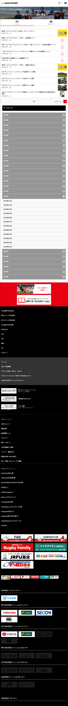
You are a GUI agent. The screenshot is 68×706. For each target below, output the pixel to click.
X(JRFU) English (6, 492)
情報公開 (4, 428)
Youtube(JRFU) (6, 502)
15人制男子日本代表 (7, 311)
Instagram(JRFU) (6, 511)
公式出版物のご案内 (7, 447)
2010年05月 (7, 230)
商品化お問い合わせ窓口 (8, 456)
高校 (2, 343)
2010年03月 (7, 238)
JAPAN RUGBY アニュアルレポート (12, 380)
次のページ (59, 101)
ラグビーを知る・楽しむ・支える (11, 371)
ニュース (4, 362)
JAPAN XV (4, 329)
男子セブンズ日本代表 (8, 315)
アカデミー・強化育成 (15, 9)
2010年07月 (7, 222)
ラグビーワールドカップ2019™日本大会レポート (16, 376)
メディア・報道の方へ (8, 452)
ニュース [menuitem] (17, 24)
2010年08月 (7, 218)
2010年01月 (7, 247)
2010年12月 (7, 201)
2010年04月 (7, 234)
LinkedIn (4, 525)
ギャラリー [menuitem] (51, 24)
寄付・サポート (6, 442)
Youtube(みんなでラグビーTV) (10, 507)
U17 (2, 348)
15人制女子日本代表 (7, 325)
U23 (2, 334)
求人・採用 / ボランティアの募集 (11, 461)
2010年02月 (7, 242)
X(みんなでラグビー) (7, 497)
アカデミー (4, 353)
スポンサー (4, 438)
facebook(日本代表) (7, 478)
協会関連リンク (6, 433)
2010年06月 (7, 226)
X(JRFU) (3, 487)
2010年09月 (7, 213)
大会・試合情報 (6, 366)
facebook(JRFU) (6, 473)
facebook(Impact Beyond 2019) (11, 482)
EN (61, 3)
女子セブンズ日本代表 (8, 320)
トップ (3, 9)
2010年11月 (7, 205)
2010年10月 (7, 209)
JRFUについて (5, 424)
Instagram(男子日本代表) (9, 516)
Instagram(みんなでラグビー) (10, 521)
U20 (2, 339)
